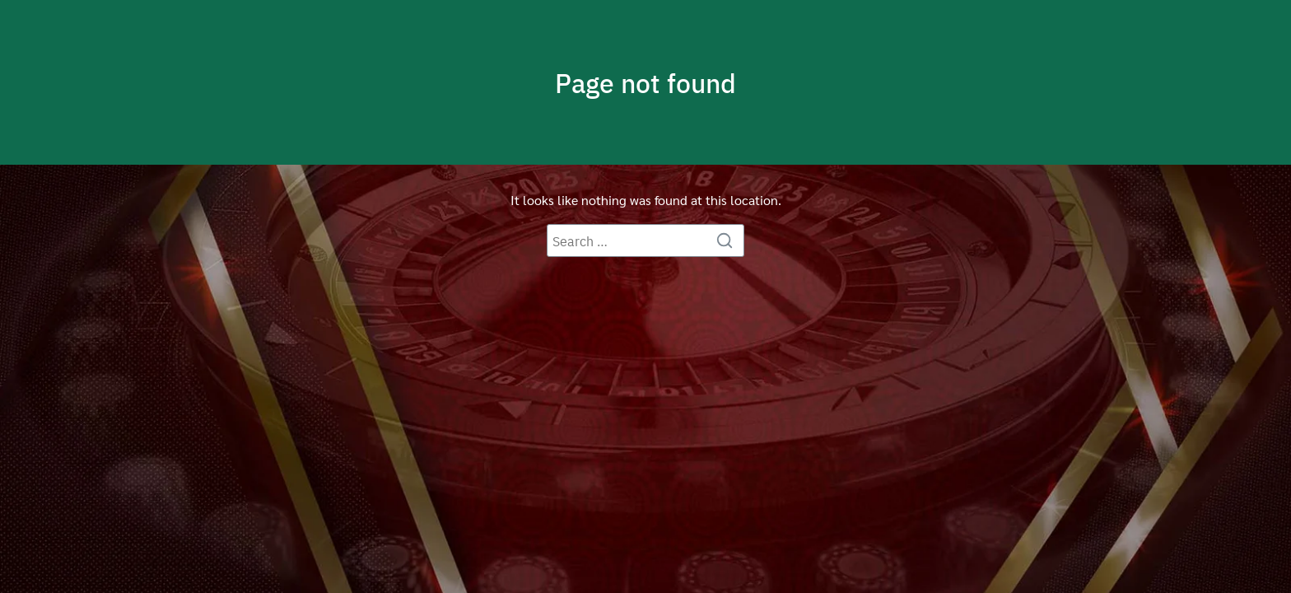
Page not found (645, 82)
